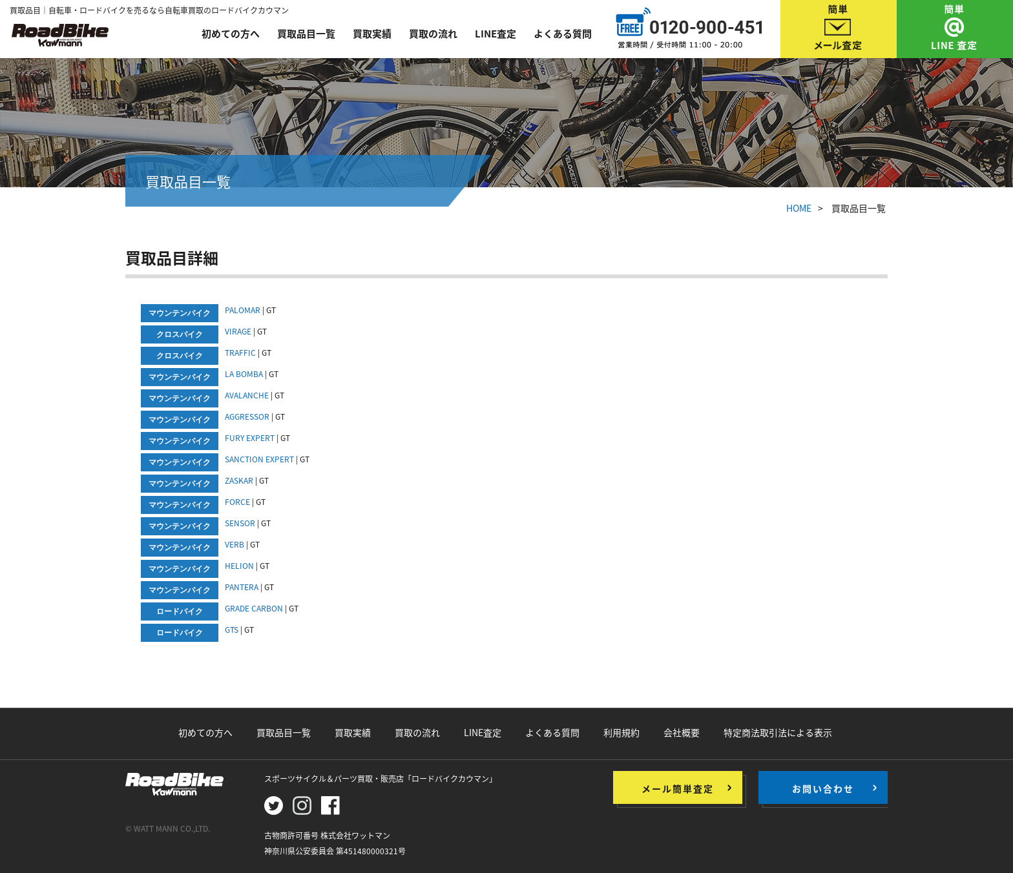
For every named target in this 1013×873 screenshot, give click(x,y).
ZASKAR (239, 480)
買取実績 (372, 33)
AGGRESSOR (247, 416)
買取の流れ (433, 33)
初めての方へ (231, 33)
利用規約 (621, 732)
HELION (239, 565)
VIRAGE (238, 331)
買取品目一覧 (306, 33)
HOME (798, 207)
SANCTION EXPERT (259, 459)
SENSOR (240, 523)
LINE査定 (495, 33)
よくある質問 (563, 33)
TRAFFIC (240, 352)
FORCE (237, 502)
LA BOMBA (244, 374)
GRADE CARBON (254, 608)
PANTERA (241, 587)
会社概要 (681, 732)
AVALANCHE (247, 395)
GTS (232, 629)
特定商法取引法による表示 (778, 732)
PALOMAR (242, 310)
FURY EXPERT (250, 438)
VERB (234, 544)
